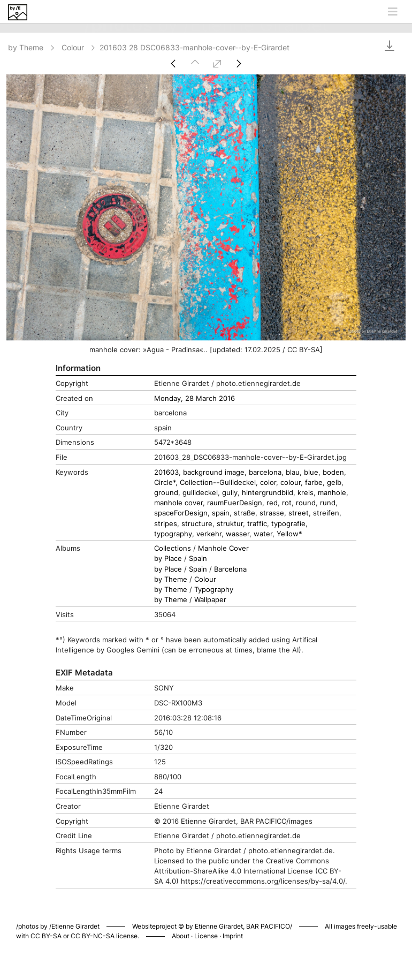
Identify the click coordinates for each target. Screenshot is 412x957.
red (272, 503)
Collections (172, 548)
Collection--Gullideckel (218, 482)
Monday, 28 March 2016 (194, 398)
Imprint (233, 936)
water (263, 534)
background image (214, 472)
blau (293, 472)
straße (244, 513)
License (206, 936)
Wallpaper (210, 600)
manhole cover (178, 503)
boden (333, 472)
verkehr (209, 534)
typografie (288, 524)
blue (311, 472)
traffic (257, 524)
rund (327, 503)
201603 (166, 472)
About (180, 936)
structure (196, 524)
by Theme (32, 47)
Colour (79, 47)
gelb (334, 482)
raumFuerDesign (234, 503)
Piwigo (346, 915)
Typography (213, 590)
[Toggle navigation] (393, 11)
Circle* (165, 482)
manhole (332, 493)
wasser (237, 534)
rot (287, 503)
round (306, 503)
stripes (165, 524)
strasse (272, 513)
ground (166, 493)
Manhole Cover (223, 548)
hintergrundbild (267, 493)
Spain (198, 559)
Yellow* (289, 534)
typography (173, 534)
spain (221, 513)
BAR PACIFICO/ (269, 926)
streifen (326, 513)
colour (290, 482)
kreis (305, 493)
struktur (230, 524)
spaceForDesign (181, 513)
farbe (314, 482)
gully (230, 493)
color (268, 482)
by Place (168, 559)
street (298, 513)
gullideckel (200, 493)
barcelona (265, 472)
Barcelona (230, 569)
